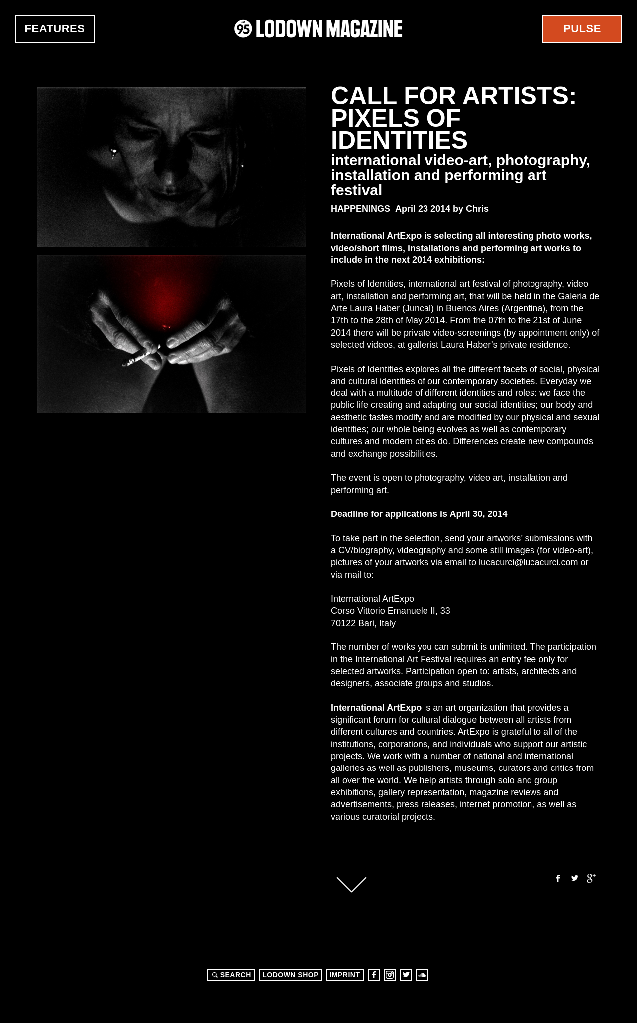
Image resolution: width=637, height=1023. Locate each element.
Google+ (591, 878)
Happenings (360, 209)
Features (55, 28)
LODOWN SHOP (290, 975)
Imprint (344, 975)
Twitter (574, 878)
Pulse (582, 28)
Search (230, 975)
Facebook (557, 878)
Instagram (390, 975)
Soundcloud (422, 975)
